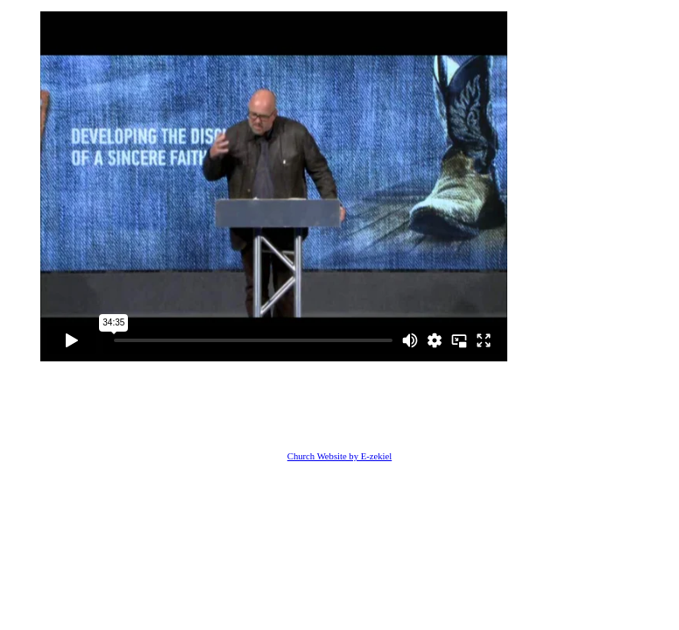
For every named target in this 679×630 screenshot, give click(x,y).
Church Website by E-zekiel (339, 456)
